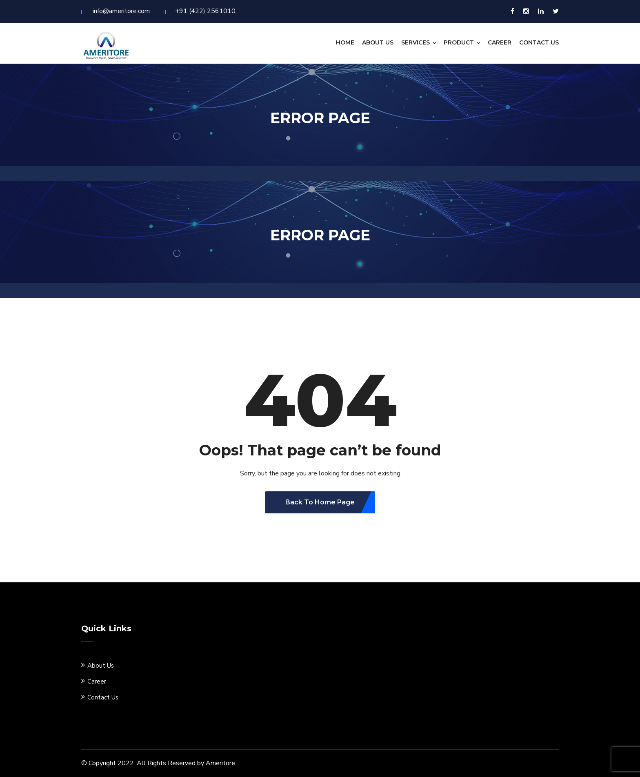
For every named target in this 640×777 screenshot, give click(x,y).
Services (415, 42)
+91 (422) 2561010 (200, 11)
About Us (377, 42)
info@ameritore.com (115, 11)
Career (499, 42)
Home (345, 42)
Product (459, 42)
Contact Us (539, 42)
